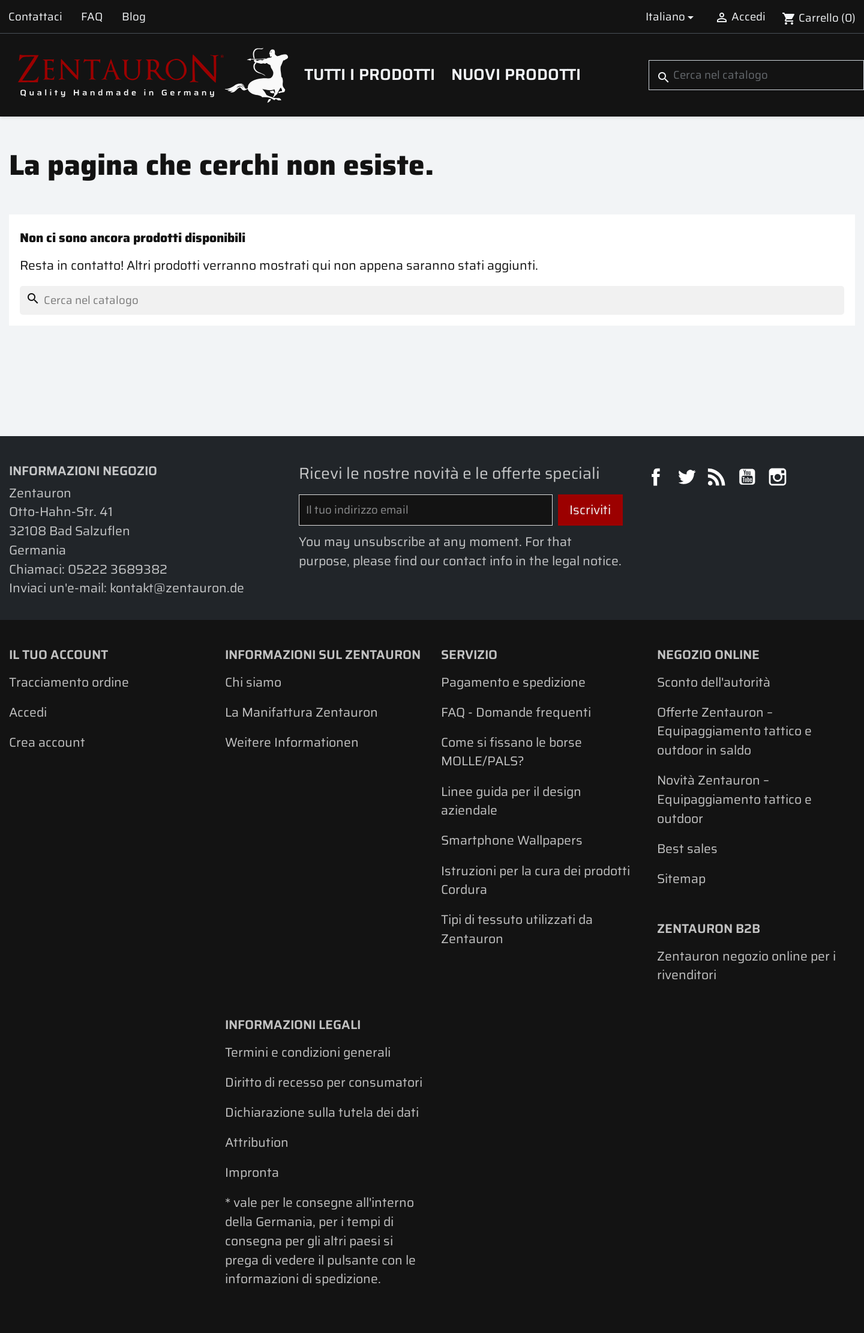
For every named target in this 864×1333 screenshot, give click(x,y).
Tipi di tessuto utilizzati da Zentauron (517, 929)
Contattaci (35, 16)
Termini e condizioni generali (308, 1052)
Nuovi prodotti (516, 74)
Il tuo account (58, 654)
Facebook (657, 479)
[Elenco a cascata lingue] (671, 16)
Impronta (252, 1172)
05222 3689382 (117, 569)
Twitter (688, 479)
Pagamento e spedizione (513, 682)
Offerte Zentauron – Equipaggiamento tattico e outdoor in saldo (734, 731)
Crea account (47, 742)
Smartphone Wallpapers (512, 840)
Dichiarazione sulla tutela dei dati (322, 1112)
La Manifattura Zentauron (301, 712)
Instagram (779, 479)
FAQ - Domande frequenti (516, 712)
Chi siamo (253, 682)
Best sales (687, 848)
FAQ (92, 16)
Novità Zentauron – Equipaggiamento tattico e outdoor (734, 799)
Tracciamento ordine (69, 682)
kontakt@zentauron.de (177, 588)
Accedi (28, 712)
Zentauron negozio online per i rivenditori (746, 965)
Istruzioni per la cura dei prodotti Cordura (535, 880)
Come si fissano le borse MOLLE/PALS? (511, 751)
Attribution (257, 1142)
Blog (134, 16)
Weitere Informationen (292, 742)
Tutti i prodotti (369, 74)
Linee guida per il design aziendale (511, 801)
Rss (718, 479)
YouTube (749, 479)
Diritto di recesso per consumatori (323, 1082)
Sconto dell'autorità (713, 682)
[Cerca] (756, 75)
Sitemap (681, 878)
